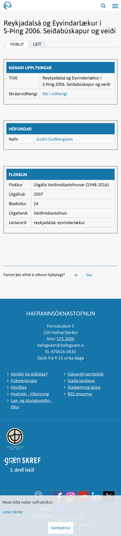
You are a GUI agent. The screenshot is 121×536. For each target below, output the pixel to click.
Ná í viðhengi (54, 93)
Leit (37, 44)
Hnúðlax (19, 387)
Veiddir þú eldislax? (29, 374)
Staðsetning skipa (84, 387)
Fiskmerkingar (24, 380)
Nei (89, 275)
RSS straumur (80, 393)
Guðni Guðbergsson (54, 139)
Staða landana (81, 380)
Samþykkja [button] (60, 527)
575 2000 (65, 338)
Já (76, 275)
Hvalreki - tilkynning (30, 393)
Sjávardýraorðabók (86, 374)
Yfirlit (17, 44)
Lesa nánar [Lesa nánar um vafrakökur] (12, 511)
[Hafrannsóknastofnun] (9, 6)
